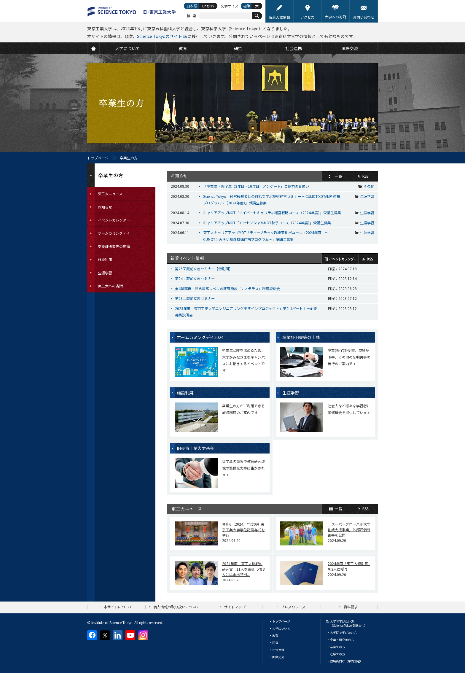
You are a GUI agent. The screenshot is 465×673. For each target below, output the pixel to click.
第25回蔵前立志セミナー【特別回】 (203, 268)
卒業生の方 (337, 647)
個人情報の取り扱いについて (176, 606)
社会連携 (278, 649)
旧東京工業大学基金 (195, 448)
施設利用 (185, 393)
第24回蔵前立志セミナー (195, 278)
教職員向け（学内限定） (346, 661)
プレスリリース (293, 606)
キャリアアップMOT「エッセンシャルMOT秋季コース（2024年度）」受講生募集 (267, 222)
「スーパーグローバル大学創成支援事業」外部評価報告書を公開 (349, 529)
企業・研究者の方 (342, 639)
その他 (369, 186)
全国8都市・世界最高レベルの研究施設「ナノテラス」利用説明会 (227, 288)
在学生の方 (337, 654)
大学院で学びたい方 (343, 632)
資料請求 (351, 606)
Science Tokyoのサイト (159, 36)
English (208, 5)
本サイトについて (118, 606)
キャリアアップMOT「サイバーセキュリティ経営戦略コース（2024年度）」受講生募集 (272, 212)
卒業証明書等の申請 (301, 337)
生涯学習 (367, 196)
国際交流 (278, 657)
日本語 (192, 5)
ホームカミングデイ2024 (200, 337)
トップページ (98, 157)
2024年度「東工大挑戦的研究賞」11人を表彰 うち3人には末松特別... (243, 569)
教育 (275, 635)
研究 (275, 642)
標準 (246, 5)
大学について (281, 628)
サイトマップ (235, 606)
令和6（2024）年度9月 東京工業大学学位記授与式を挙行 (243, 529)
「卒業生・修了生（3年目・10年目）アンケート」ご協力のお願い (256, 186)
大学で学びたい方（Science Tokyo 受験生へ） (348, 623)
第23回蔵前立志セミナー (195, 298)
